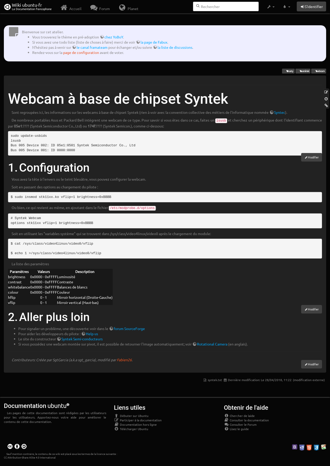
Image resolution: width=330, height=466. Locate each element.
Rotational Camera (212, 344)
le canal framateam (92, 47)
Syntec (279, 112)
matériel (303, 71)
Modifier (313, 157)
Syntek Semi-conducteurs (82, 338)
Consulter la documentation (246, 420)
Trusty (288, 71)
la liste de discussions (175, 47)
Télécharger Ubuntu (131, 429)
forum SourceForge (129, 328)
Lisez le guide (236, 429)
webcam (318, 71)
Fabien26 (124, 359)
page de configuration (81, 52)
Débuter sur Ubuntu (131, 416)
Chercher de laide (239, 416)
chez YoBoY (113, 37)
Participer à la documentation (138, 420)
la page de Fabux (154, 42)
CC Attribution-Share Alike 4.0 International (30, 457)
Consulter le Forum (240, 424)
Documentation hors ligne (135, 424)
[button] (270, 6)
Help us (92, 333)
